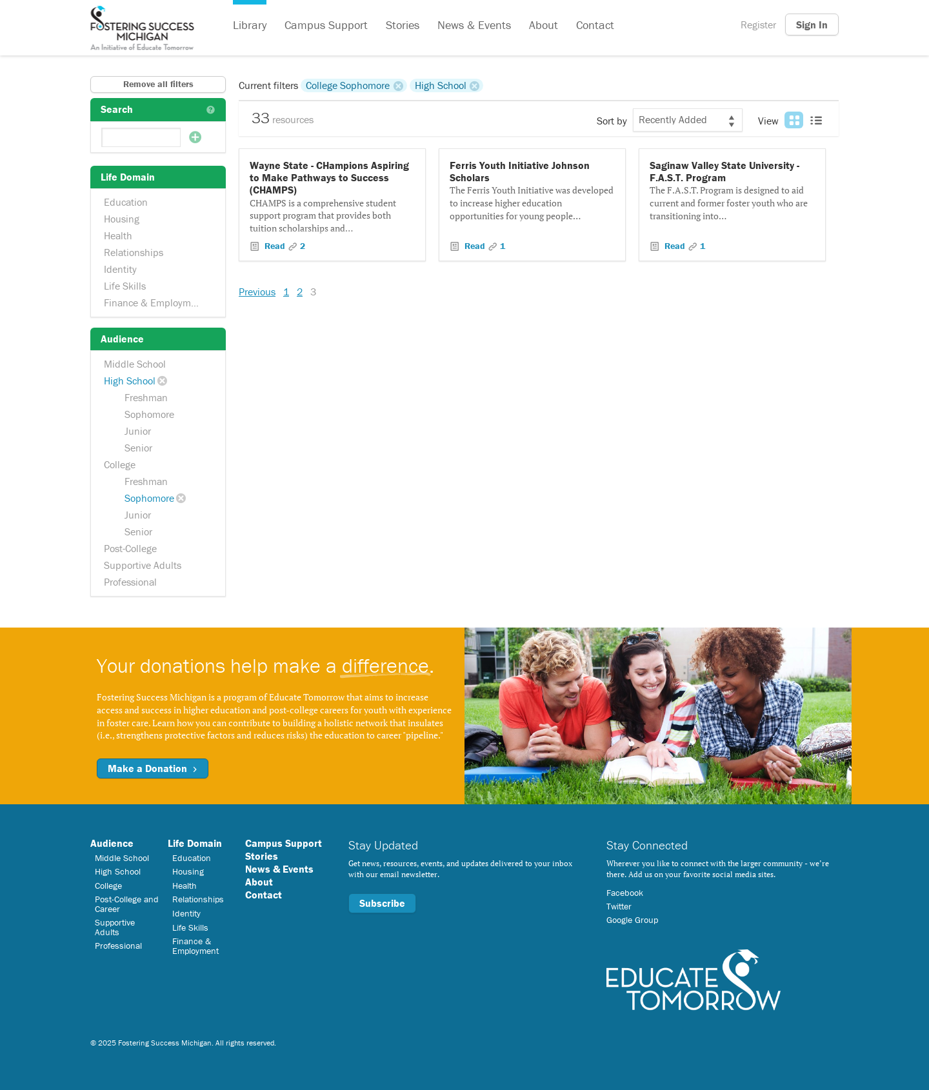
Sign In (812, 24)
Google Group (632, 920)
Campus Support (326, 24)
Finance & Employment (154, 302)
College (119, 464)
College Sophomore (348, 85)
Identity (120, 269)
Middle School (135, 363)
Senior (138, 447)
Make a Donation (152, 768)
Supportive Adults (142, 565)
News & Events (474, 24)
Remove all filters (158, 84)
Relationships (133, 252)
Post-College (130, 548)
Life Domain (195, 843)
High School (129, 380)
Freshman (146, 397)
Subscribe (382, 903)
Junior (138, 430)
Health (118, 235)
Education (126, 201)
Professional (130, 581)
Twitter (619, 906)
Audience (112, 843)
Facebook (624, 892)
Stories (402, 24)
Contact (595, 24)
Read (275, 246)
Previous (257, 291)
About (543, 24)
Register (758, 24)
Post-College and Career (127, 903)
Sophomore (149, 414)
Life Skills (125, 285)
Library (249, 24)
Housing (121, 218)
